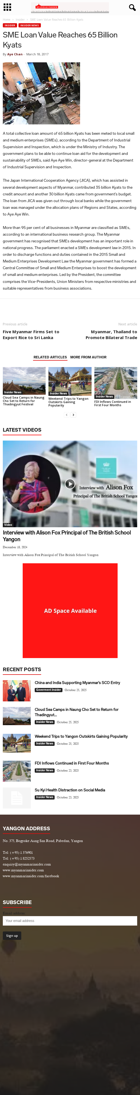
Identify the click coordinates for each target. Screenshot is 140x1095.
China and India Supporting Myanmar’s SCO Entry (77, 682)
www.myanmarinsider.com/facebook (31, 876)
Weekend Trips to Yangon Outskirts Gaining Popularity (68, 401)
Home (6, 20)
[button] (131, 8)
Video (8, 525)
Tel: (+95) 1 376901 (18, 852)
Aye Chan (15, 54)
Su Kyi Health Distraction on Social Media (70, 790)
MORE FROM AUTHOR (88, 357)
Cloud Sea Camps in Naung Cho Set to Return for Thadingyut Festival (24, 400)
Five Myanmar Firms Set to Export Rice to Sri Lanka (31, 334)
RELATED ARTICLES (50, 357)
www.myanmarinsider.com (23, 870)
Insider (20, 20)
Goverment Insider (48, 690)
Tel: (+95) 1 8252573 (18, 858)
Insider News (29, 25)
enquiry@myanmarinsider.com (27, 864)
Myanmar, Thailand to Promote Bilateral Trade (111, 334)
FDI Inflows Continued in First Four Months (112, 403)
